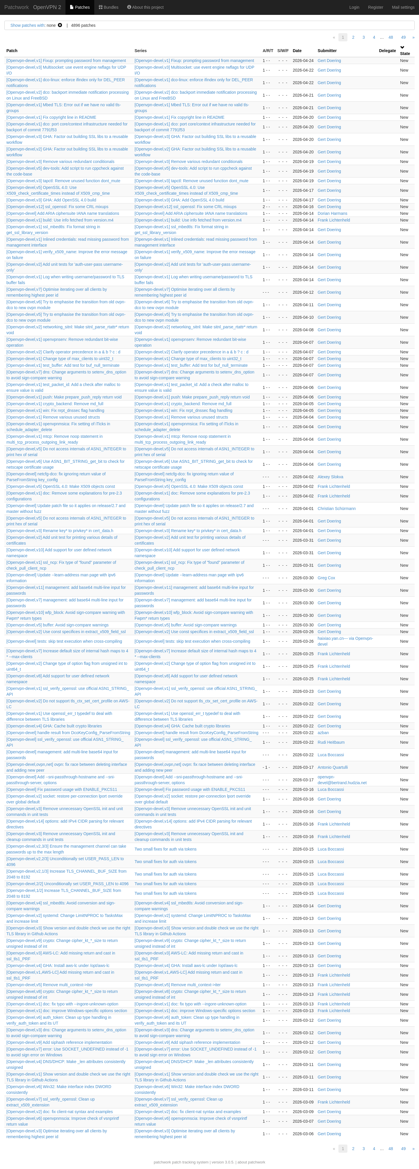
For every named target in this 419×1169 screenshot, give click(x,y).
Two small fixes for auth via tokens (165, 849)
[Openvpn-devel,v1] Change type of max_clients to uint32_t (59, 358)
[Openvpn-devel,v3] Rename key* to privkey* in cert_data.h (59, 530)
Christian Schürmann (337, 508)
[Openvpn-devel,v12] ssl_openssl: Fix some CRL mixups (57, 206)
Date (297, 50)
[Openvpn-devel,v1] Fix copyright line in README (51, 117)
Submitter (327, 50)
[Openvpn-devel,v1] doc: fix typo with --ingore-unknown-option (62, 1004)
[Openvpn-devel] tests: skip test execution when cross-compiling (64, 641)
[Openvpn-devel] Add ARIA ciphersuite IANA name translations (62, 213)
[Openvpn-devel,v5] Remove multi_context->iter (49, 984)
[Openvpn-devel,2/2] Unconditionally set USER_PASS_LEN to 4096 (67, 883)
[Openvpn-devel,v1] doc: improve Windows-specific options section (66, 1010)
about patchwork (251, 1162)
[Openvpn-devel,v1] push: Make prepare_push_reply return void (64, 397)
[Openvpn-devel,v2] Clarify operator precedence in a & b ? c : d (63, 352)
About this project (145, 7)
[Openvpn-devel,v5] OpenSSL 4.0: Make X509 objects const (60, 486)
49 (403, 37)
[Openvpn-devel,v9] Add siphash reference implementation (59, 1042)
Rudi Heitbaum (331, 742)
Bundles (108, 7)
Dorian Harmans (332, 213)
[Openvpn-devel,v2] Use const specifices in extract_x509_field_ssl (66, 631)
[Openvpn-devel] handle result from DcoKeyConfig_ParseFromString (68, 732)
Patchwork (16, 7)
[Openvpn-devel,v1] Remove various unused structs (53, 417)
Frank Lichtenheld (334, 220)
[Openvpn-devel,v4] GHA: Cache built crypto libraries (54, 726)
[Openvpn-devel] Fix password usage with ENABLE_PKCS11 (61, 789)
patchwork (162, 1162)
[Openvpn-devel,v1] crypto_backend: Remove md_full (54, 403)
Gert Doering (329, 60)
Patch (11, 50)
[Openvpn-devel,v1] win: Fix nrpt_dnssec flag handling (55, 410)
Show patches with (27, 25)
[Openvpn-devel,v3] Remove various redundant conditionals (60, 161)
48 (390, 37)
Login (354, 7)
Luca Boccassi (331, 754)
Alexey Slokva (330, 476)
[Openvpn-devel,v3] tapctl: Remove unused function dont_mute (63, 180)
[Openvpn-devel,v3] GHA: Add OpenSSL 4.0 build (51, 200)
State (405, 53)
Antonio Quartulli (333, 767)
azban (323, 732)
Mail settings (403, 7)
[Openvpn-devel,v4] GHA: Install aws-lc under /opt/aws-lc (57, 965)
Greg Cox (326, 577)
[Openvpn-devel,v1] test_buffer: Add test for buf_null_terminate (63, 365)
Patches (80, 7)
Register (375, 7)
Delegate (387, 50)
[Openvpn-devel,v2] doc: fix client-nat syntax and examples (59, 1111)
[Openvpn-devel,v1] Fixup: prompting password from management (66, 60)
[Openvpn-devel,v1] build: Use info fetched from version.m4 (59, 220)
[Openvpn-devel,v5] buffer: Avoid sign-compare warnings (57, 625)
